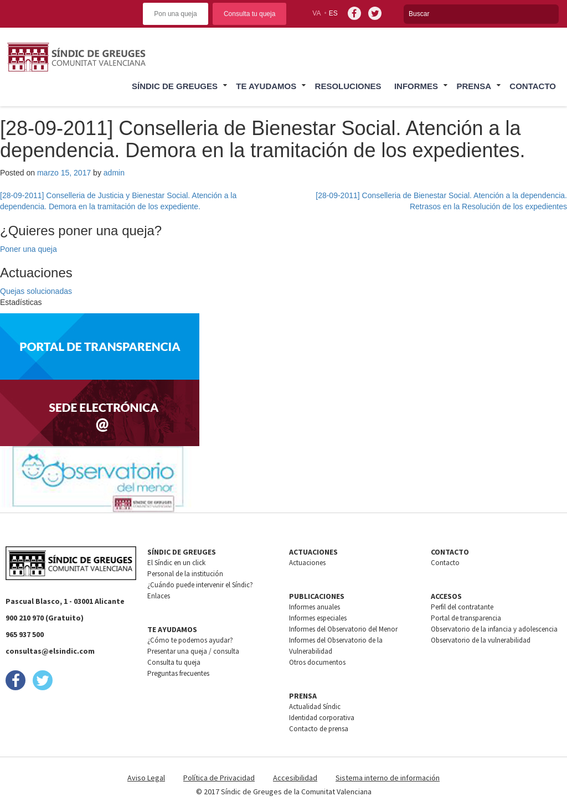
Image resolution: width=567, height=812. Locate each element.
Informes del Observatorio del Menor (343, 629)
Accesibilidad (295, 778)
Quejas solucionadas (36, 291)
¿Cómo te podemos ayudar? (190, 640)
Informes (416, 86)
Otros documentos (317, 662)
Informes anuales (314, 607)
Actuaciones (307, 562)
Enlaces (158, 596)
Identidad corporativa (321, 717)
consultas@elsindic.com (50, 651)
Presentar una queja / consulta (193, 651)
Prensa (473, 86)
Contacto (532, 86)
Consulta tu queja (249, 14)
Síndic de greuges (175, 86)
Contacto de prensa (318, 728)
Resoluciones (348, 86)
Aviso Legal (146, 778)
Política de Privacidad (219, 778)
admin (114, 172)
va (316, 13)
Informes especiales (318, 618)
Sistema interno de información (388, 778)
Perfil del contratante (462, 607)
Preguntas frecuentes (178, 673)
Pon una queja (175, 14)
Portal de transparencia (466, 618)
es (333, 13)
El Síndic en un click (176, 562)
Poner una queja (28, 249)
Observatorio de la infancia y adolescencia (494, 629)
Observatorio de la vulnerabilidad (480, 640)
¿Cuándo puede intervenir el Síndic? (200, 584)
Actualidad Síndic (315, 706)
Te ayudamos (266, 86)
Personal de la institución (185, 573)
